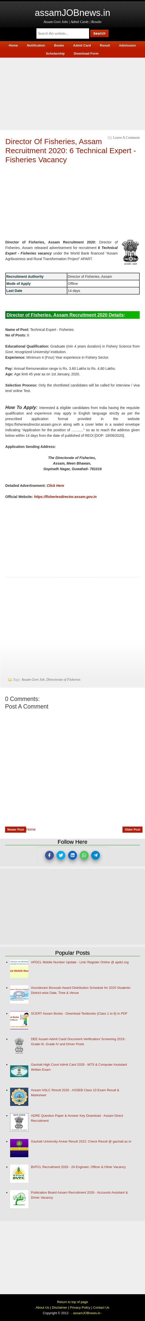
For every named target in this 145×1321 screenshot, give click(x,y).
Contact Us (101, 1307)
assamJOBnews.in (72, 13)
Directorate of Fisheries (63, 679)
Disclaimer (59, 1307)
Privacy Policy (80, 1307)
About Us (42, 1307)
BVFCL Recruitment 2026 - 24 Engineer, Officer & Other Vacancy (78, 1167)
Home (30, 829)
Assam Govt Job (33, 679)
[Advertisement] (72, 93)
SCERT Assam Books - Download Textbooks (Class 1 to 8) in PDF (79, 1013)
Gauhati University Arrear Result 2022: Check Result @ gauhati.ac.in (81, 1141)
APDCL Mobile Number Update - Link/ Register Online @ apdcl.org (80, 962)
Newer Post (15, 829)
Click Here (55, 486)
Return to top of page (72, 1302)
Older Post (132, 829)
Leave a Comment (126, 138)
